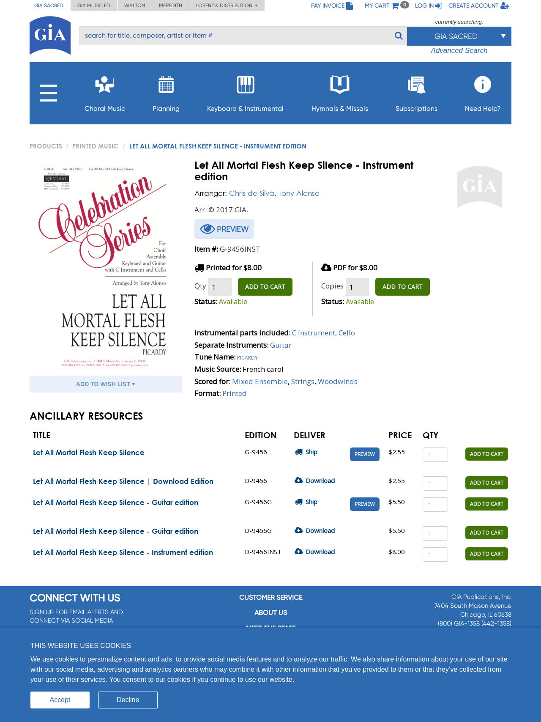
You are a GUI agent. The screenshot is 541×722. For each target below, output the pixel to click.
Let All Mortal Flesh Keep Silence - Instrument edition (123, 552)
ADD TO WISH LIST (105, 384)
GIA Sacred (48, 5)
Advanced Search (459, 51)
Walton (134, 5)
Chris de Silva (251, 193)
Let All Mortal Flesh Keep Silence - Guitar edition (115, 502)
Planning (166, 91)
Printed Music (95, 146)
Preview (365, 454)
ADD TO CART (265, 287)
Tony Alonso (299, 193)
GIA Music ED (93, 5)
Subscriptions (416, 91)
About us (270, 613)
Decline (128, 699)
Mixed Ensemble (260, 381)
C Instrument (313, 333)
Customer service (270, 597)
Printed (234, 393)
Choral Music (105, 91)
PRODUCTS (46, 146)
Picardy (247, 357)
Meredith (170, 5)
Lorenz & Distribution (227, 5)
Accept (60, 699)
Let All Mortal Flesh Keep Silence (89, 452)
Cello (347, 333)
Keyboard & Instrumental (245, 91)
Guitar (281, 345)
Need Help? (483, 91)
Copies (332, 286)
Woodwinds (338, 381)
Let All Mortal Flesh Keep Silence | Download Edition (123, 481)
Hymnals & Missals (339, 91)
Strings (302, 381)
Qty (200, 286)
